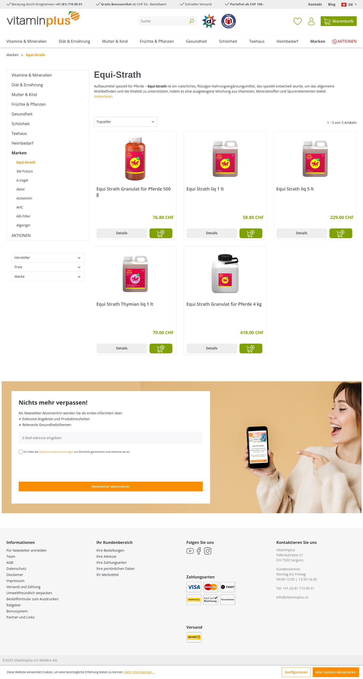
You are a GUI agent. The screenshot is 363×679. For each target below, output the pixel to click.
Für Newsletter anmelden (27, 550)
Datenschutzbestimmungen (56, 451)
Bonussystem (17, 611)
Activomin (24, 198)
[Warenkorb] (338, 21)
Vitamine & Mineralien (32, 75)
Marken (19, 153)
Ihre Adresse (106, 556)
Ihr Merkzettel (108, 574)
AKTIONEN (21, 235)
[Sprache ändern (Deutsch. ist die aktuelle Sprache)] (348, 4)
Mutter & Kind (24, 94)
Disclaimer (15, 574)
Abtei (21, 189)
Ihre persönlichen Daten (116, 568)
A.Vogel (22, 180)
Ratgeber (14, 605)
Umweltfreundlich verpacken (29, 593)
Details (122, 233)
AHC (20, 207)
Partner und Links (21, 617)
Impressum (16, 580)
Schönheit (21, 123)
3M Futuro (25, 171)
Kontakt (315, 4)
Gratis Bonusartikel (116, 4)
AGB (10, 562)
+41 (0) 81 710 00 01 (299, 588)
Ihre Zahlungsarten (112, 562)
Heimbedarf (22, 143)
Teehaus (19, 133)
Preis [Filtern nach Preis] (48, 267)
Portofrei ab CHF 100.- (247, 4)
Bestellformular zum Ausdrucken (33, 599)
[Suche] (162, 21)
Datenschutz (16, 568)
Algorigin (23, 225)
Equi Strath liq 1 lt (205, 189)
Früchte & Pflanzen (29, 104)
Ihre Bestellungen (110, 550)
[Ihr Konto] (311, 21)
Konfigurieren (296, 672)
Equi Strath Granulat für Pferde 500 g (134, 191)
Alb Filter (23, 216)
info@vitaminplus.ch (292, 597)
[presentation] (56, 467)
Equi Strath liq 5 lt (295, 189)
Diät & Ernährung (27, 84)
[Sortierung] (125, 122)
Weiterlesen (103, 96)
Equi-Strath (26, 162)
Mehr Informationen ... (139, 672)
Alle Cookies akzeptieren (336, 672)
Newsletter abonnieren (111, 486)
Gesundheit (22, 114)
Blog (331, 4)
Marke (48, 276)
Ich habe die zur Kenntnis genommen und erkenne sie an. (76, 451)
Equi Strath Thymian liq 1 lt (125, 304)
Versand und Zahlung (23, 586)
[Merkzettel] (297, 21)
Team (11, 556)
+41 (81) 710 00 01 (68, 4)
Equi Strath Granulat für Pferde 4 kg (224, 304)
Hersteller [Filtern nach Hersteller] (48, 257)
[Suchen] (191, 21)
